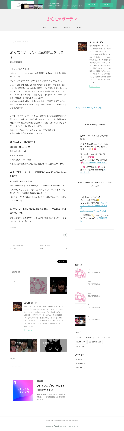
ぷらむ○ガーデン (62, 19)
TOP (44, 28)
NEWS (81, 346)
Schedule (67, 28)
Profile (55, 28)
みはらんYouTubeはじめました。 (89, 108)
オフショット (103, 337)
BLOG (79, 28)
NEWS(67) (13, 228)
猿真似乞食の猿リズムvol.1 (97, 317)
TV (79, 337)
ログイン (106, 5)
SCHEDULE (95, 342)
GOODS (89, 337)
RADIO (81, 342)
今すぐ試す (91, 4)
